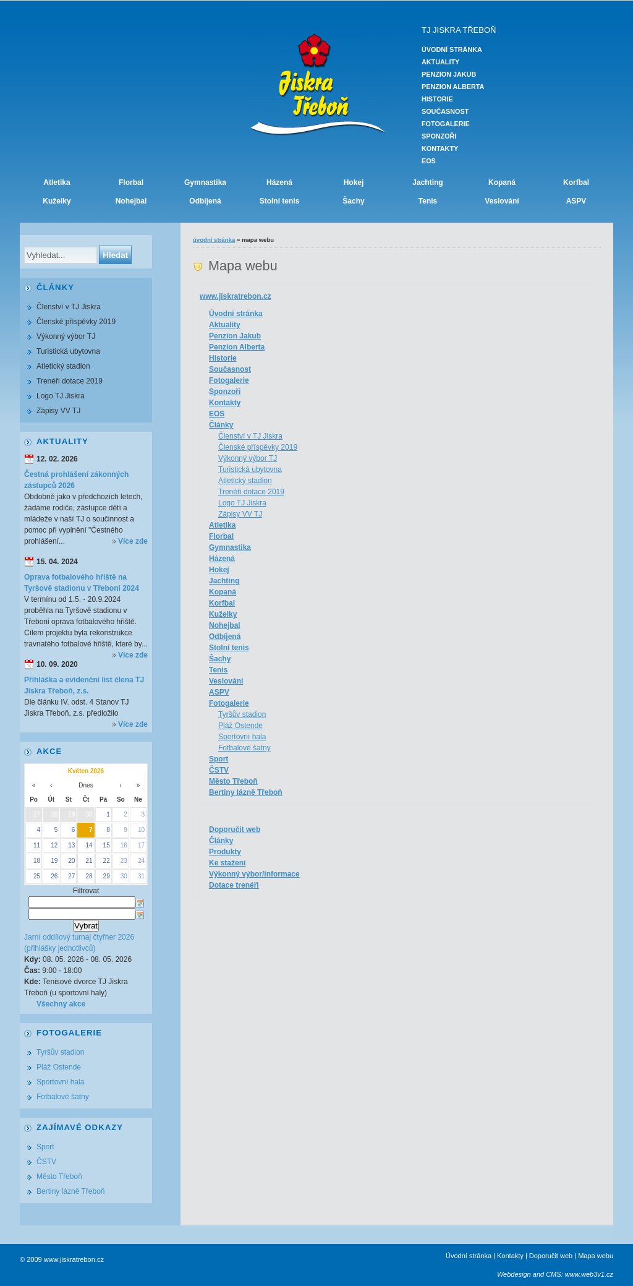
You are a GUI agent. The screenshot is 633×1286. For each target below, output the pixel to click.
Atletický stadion (245, 480)
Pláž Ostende (240, 725)
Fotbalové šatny (244, 748)
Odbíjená (205, 201)
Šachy (353, 201)
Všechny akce (60, 1004)
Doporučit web (234, 829)
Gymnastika (205, 182)
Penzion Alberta (453, 86)
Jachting (427, 182)
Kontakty (440, 148)
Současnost (445, 111)
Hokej (354, 182)
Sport (218, 759)
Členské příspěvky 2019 (257, 447)
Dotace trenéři (234, 885)
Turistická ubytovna (250, 469)
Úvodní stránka (452, 49)
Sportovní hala (242, 736)
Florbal (131, 182)
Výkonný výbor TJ (247, 458)
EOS (429, 161)
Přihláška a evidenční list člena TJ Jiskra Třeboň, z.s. (84, 685)
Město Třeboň (233, 781)
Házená (279, 182)
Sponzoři (439, 136)
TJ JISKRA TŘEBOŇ (459, 30)
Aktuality (440, 62)
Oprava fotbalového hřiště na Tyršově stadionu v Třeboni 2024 (81, 583)
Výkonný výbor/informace (254, 874)
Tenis (427, 201)
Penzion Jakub (449, 74)
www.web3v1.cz (589, 1274)
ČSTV (219, 770)
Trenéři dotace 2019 (251, 491)
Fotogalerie (446, 123)
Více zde (133, 541)
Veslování (502, 201)
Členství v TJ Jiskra (250, 436)
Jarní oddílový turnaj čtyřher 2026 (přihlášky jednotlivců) (79, 943)
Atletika (56, 182)
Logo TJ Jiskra (242, 503)
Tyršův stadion (242, 714)
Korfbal (576, 182)
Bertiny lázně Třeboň (246, 792)
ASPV (576, 201)
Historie (437, 99)
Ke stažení (227, 863)
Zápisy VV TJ (240, 514)
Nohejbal (131, 201)
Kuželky (56, 201)
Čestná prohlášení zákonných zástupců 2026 (76, 480)
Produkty (225, 851)
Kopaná (502, 182)
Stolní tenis (280, 201)
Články (221, 425)
